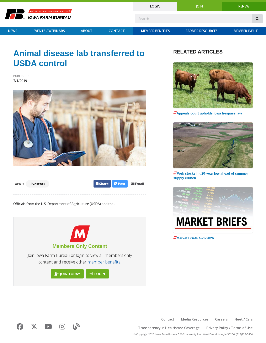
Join (199, 6)
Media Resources (194, 319)
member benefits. (104, 262)
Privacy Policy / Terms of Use (229, 328)
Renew (243, 6)
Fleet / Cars (243, 319)
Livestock (38, 183)
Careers (221, 319)
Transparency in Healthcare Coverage (169, 328)
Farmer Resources (202, 31)
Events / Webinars (49, 31)
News (12, 31)
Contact (117, 31)
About (86, 31)
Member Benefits (155, 31)
